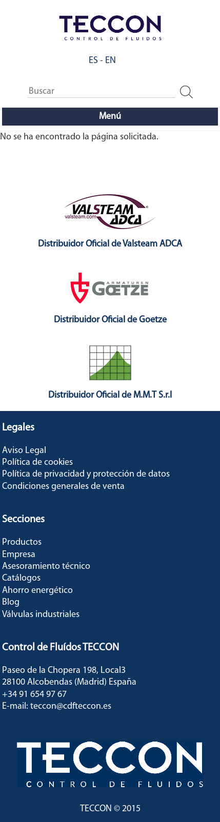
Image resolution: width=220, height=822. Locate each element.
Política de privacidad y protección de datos (86, 474)
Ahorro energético (37, 590)
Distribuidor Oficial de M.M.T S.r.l (110, 395)
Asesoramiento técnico (46, 566)
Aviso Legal (24, 451)
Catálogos (21, 578)
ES (93, 61)
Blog (10, 602)
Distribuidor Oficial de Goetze (110, 320)
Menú (110, 116)
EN (110, 61)
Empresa (18, 555)
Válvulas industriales (40, 615)
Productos (22, 542)
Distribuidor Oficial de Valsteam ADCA (110, 244)
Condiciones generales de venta (63, 486)
